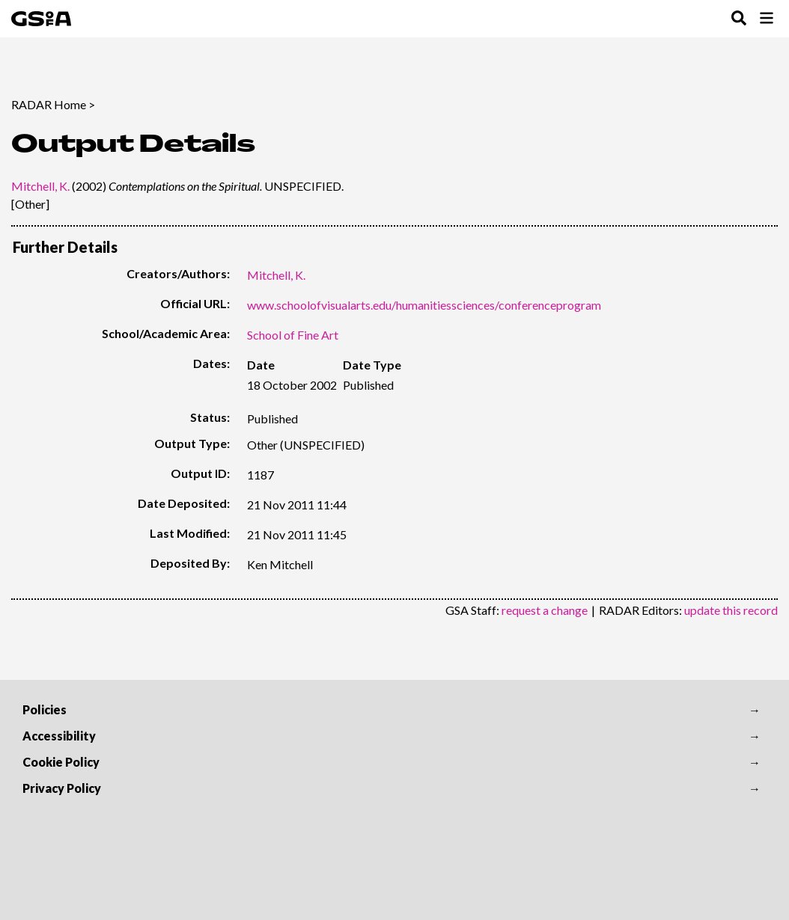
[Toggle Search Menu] (739, 19)
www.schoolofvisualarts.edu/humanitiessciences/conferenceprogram (424, 305)
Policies (44, 709)
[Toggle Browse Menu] (766, 19)
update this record (731, 610)
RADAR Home (48, 104)
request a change (545, 610)
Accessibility (59, 736)
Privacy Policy (61, 788)
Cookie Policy (61, 762)
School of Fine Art (292, 335)
